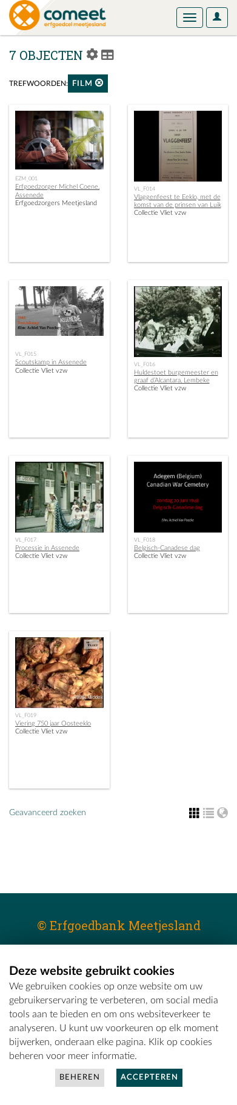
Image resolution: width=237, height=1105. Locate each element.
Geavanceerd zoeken (47, 812)
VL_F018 (144, 540)
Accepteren (149, 1077)
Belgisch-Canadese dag (167, 548)
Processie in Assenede (47, 548)
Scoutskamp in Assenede (51, 362)
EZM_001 (26, 178)
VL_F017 (25, 540)
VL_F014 (144, 189)
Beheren (79, 1077)
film (88, 83)
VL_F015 (25, 354)
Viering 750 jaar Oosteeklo (53, 723)
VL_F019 (25, 715)
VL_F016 (144, 364)
